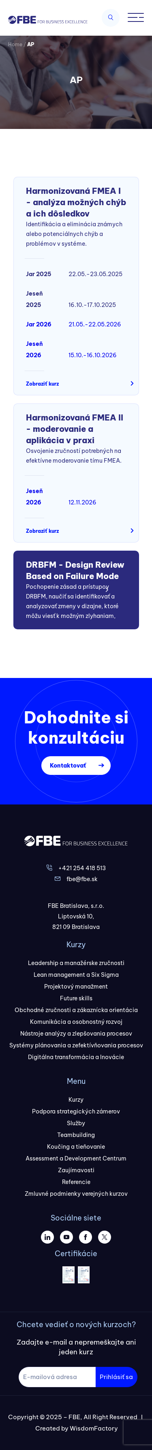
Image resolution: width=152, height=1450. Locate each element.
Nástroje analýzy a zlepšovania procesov (76, 1033)
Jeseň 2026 (34, 349)
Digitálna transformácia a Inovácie (76, 1057)
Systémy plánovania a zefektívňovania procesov (76, 1045)
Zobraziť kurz (42, 384)
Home (15, 44)
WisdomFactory (94, 1428)
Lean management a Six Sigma (76, 974)
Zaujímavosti (76, 1170)
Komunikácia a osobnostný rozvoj (76, 1021)
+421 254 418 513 (82, 868)
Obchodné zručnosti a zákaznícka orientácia (76, 1010)
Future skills (76, 998)
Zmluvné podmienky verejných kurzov (76, 1193)
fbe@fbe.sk (82, 879)
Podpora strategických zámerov (76, 1111)
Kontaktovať (68, 765)
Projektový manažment (76, 986)
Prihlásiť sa (116, 1377)
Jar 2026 (38, 324)
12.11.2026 (82, 502)
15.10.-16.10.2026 (93, 355)
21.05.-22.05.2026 (95, 324)
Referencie (76, 1182)
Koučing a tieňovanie (76, 1146)
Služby (76, 1123)
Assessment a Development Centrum (76, 1158)
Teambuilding (76, 1135)
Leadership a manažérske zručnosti (76, 963)
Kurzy (76, 1099)
